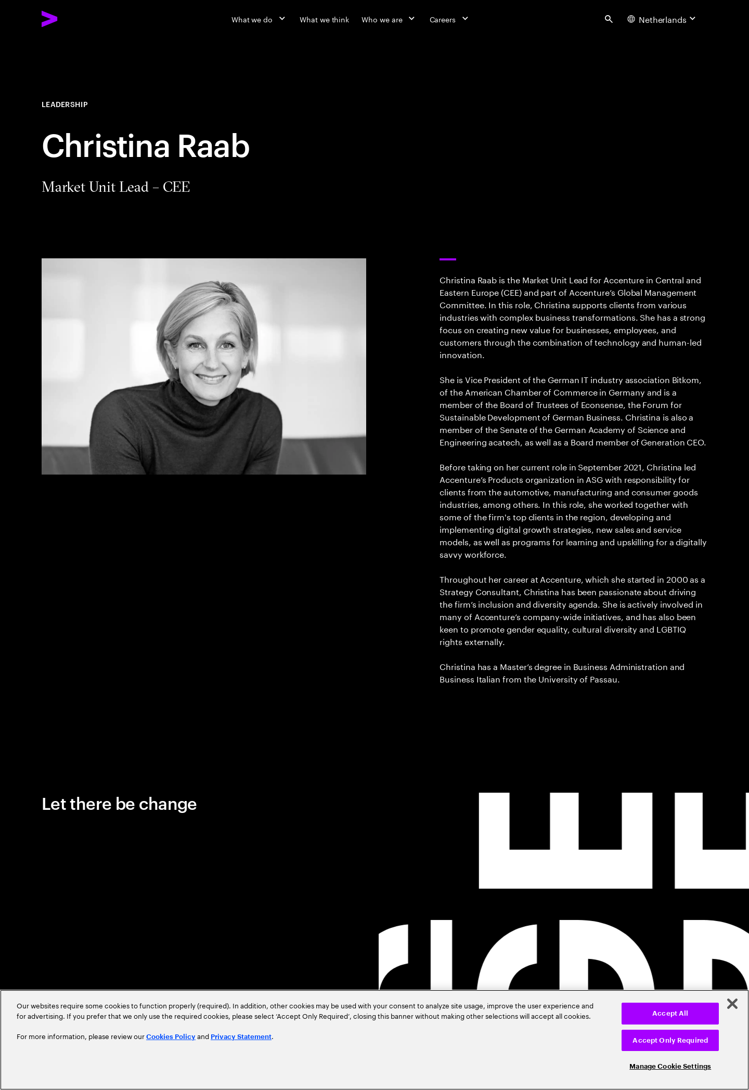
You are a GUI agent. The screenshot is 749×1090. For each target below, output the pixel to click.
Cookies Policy (171, 1036)
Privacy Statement (241, 1036)
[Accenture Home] (73, 18)
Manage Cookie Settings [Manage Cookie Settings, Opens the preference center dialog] (670, 1066)
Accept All (670, 1013)
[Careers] (450, 18)
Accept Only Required (670, 1040)
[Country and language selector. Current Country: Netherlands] (663, 18)
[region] (374, 1040)
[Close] (732, 1003)
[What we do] (259, 18)
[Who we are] (389, 18)
